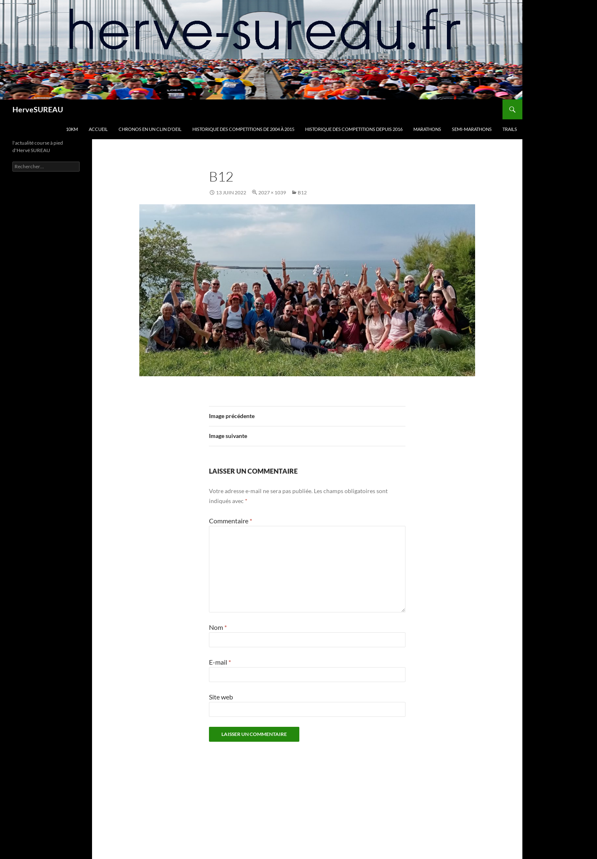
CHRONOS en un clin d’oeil (150, 129)
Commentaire (230, 521)
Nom (218, 627)
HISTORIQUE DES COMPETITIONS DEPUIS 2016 (354, 129)
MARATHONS (427, 129)
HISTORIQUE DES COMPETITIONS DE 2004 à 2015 (243, 129)
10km (72, 129)
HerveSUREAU (37, 109)
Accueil (98, 129)
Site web (221, 697)
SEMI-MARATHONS (472, 129)
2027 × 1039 (272, 192)
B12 (302, 192)
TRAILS (509, 129)
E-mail (220, 662)
